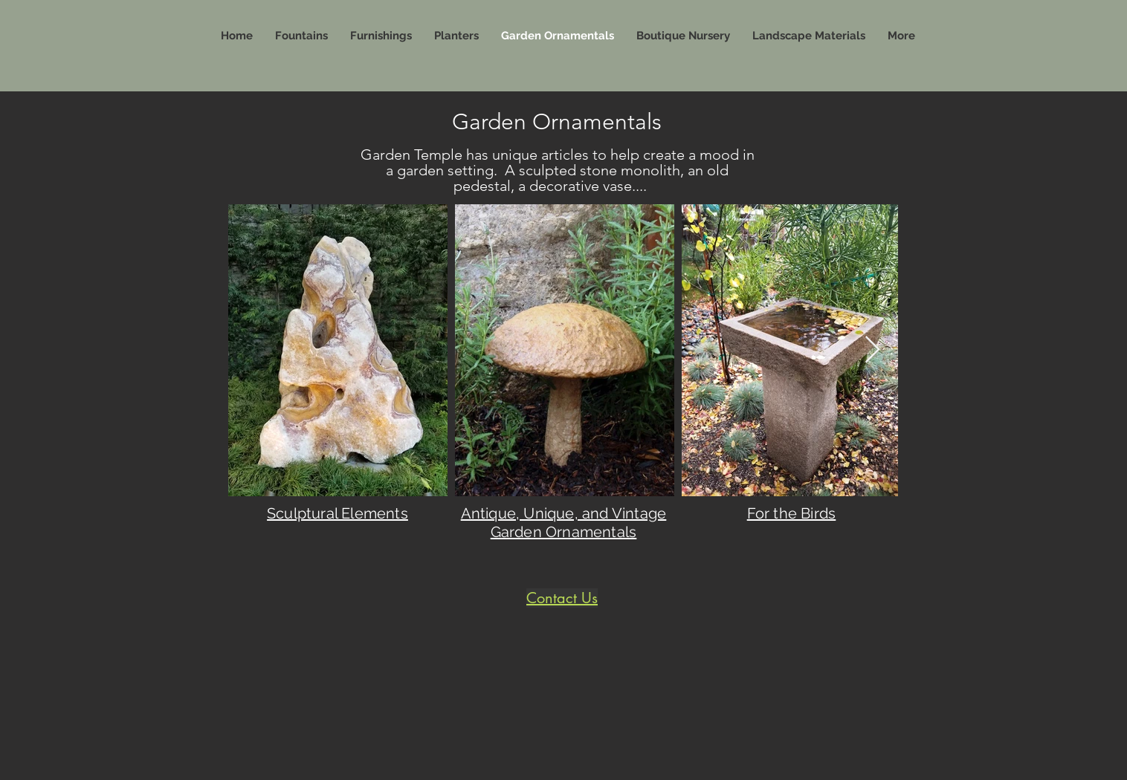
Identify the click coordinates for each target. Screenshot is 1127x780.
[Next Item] (872, 350)
